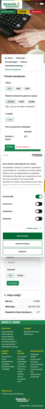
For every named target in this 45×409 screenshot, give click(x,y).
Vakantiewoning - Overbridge (7, 363)
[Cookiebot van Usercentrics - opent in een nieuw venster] (32, 155)
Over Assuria (22, 357)
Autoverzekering (7, 337)
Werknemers (28, 334)
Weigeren (22, 252)
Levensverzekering (8, 344)
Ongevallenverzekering (9, 347)
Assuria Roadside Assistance (36, 365)
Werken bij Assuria (21, 370)
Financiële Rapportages (22, 360)
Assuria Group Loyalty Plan (35, 375)
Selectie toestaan (22, 244)
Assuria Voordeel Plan (36, 370)
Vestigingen (34, 354)
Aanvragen (12, 283)
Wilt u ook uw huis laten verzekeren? (20, 107)
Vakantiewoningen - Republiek (8, 368)
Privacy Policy (25, 406)
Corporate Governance (21, 365)
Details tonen (32, 228)
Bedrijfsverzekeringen (31, 332)
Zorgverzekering (7, 332)
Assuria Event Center (6, 358)
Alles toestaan (22, 236)
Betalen (33, 357)
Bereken (9, 147)
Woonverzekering (7, 339)
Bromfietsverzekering (9, 342)
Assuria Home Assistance (35, 360)
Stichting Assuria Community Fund (21, 378)
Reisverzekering (7, 334)
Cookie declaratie (37, 406)
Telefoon (10, 257)
